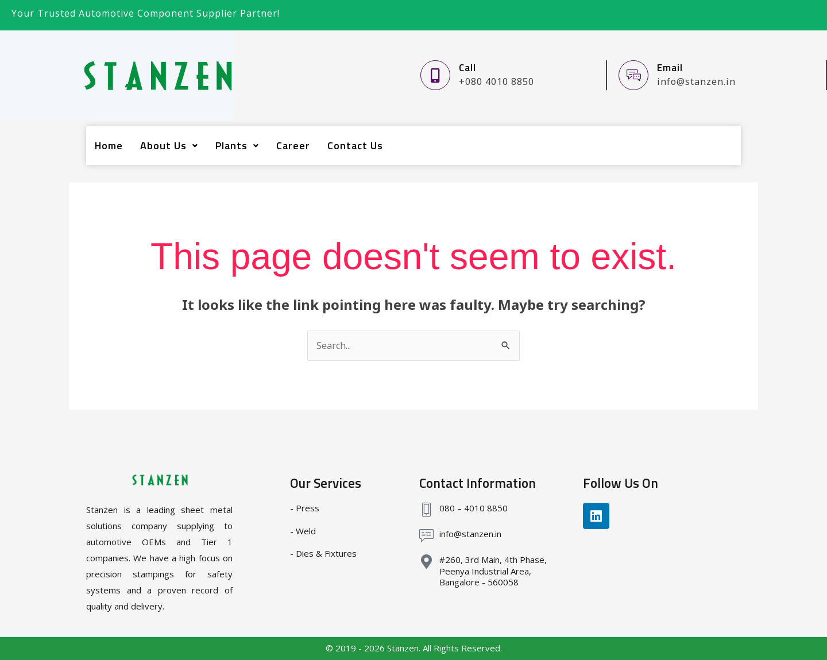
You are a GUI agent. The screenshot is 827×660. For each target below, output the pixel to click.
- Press (304, 508)
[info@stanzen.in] (426, 536)
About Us (169, 145)
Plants (237, 145)
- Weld (303, 531)
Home (109, 145)
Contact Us (355, 145)
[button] (169, 146)
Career (293, 145)
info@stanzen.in (470, 533)
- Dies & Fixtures (323, 553)
